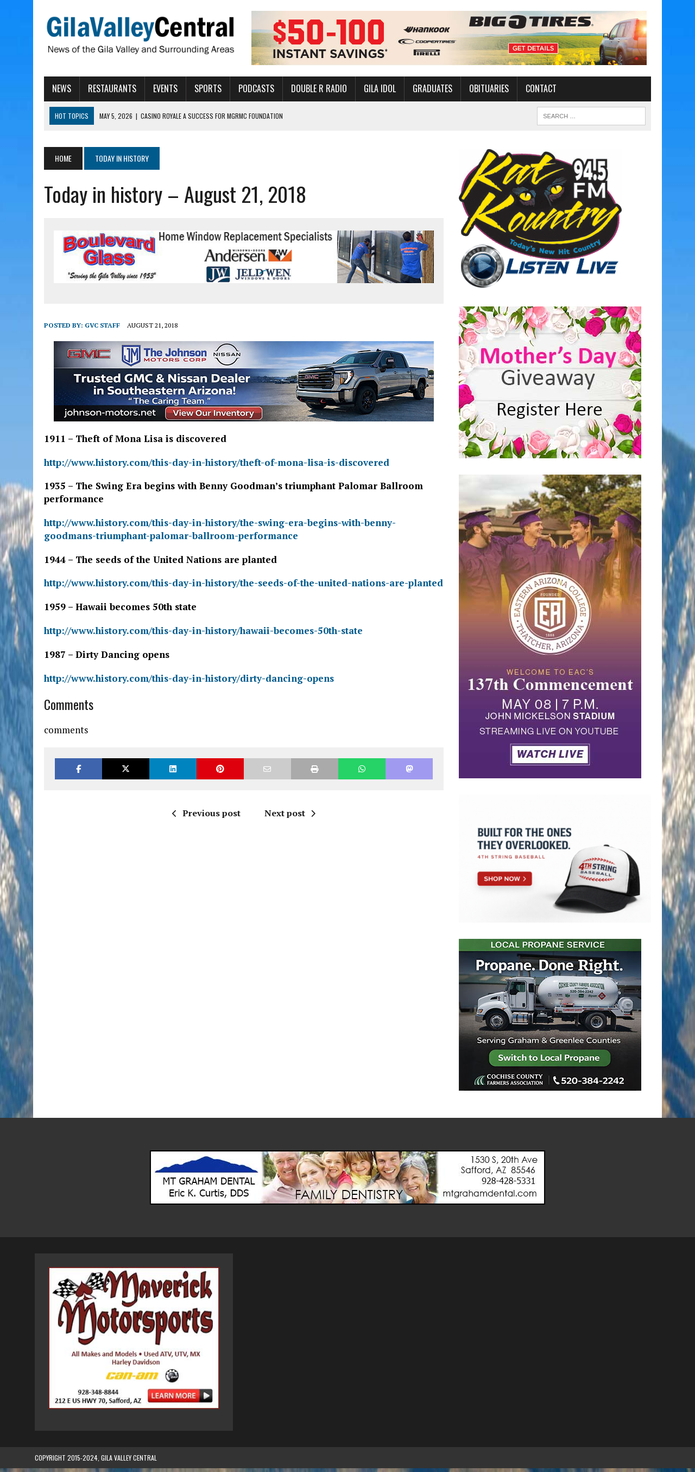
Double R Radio (310, 88)
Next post (286, 815)
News (52, 88)
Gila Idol (371, 88)
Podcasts (247, 88)
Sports (198, 88)
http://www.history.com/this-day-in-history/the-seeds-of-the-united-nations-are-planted (234, 584)
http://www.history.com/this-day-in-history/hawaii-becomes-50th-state (194, 632)
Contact (531, 88)
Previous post (203, 815)
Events (156, 88)
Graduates (423, 88)
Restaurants (103, 88)
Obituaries (480, 88)
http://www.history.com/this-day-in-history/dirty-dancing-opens (180, 680)
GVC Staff (93, 327)
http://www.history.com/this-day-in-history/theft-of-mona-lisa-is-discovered (207, 464)
